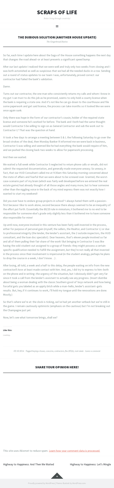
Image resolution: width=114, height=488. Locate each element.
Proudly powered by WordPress (41, 483)
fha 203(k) (69, 351)
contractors (59, 351)
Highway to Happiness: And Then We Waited (28, 464)
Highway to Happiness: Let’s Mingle (90, 464)
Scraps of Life (57, 12)
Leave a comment (92, 351)
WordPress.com (79, 483)
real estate (79, 351)
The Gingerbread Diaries (57, 41)
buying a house (38, 351)
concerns (49, 351)
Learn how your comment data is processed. (74, 450)
